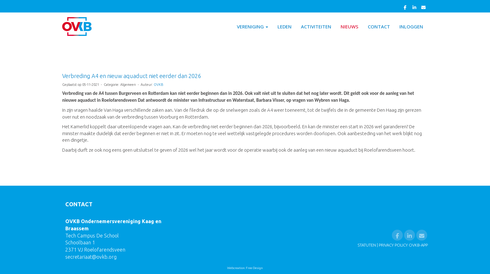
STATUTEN (367, 245)
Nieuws (349, 26)
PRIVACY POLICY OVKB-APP (403, 245)
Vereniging (252, 26)
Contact (379, 26)
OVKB (158, 84)
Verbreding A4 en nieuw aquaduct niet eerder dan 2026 (131, 76)
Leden (285, 26)
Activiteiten (316, 26)
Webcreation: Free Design (245, 268)
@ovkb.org (91, 257)
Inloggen (411, 26)
